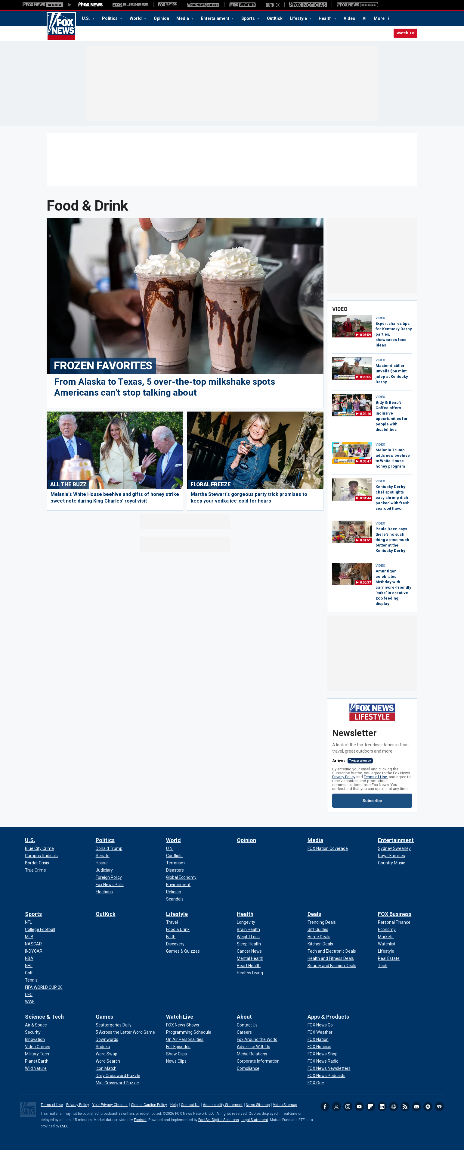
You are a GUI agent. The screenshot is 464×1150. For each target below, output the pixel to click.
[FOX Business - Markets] (386, 936)
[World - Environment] (178, 884)
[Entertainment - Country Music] (391, 862)
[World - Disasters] (175, 870)
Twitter (336, 1106)
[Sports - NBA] (29, 958)
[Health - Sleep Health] (249, 944)
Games (104, 1017)
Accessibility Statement (223, 1105)
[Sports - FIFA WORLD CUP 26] (44, 987)
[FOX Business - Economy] (387, 929)
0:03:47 (365, 461)
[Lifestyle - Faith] (170, 936)
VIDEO (380, 318)
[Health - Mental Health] (250, 958)
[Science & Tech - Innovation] (35, 1039)
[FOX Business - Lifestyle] (386, 951)
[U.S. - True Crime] (35, 870)
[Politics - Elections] (104, 891)
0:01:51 (365, 540)
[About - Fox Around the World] (257, 1039)
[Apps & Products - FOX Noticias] (319, 1046)
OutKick (275, 18)
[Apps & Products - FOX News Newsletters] (329, 1068)
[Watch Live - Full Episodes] (178, 1046)
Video (349, 18)
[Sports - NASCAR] (33, 944)
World (136, 18)
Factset (140, 1120)
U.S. (86, 18)
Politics (110, 18)
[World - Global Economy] (181, 877)
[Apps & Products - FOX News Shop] (323, 1053)
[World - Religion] (173, 891)
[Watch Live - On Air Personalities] (184, 1039)
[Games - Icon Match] (106, 1068)
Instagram (347, 1106)
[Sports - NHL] (28, 965)
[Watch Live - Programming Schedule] (188, 1032)
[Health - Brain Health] (248, 929)
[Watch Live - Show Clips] (176, 1053)
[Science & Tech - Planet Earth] (36, 1061)
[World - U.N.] (169, 848)
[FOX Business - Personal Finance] (394, 922)
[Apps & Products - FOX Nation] (318, 1039)
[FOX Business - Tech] (382, 965)
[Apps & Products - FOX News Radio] (323, 1061)
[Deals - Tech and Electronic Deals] (332, 951)
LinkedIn (382, 1106)
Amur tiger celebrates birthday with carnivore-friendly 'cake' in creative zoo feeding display (393, 587)
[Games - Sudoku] (103, 1046)
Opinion (161, 18)
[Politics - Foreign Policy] (109, 877)
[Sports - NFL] (28, 922)
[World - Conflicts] (174, 855)
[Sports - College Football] (40, 929)
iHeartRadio (439, 1106)
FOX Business (394, 914)
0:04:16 (365, 414)
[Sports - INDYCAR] (33, 951)
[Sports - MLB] (29, 936)
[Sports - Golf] (29, 972)
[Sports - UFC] (28, 994)
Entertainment (215, 18)
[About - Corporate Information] (258, 1061)
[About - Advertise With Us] (253, 1046)
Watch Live (179, 1017)
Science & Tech (44, 1017)
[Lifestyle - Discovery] (175, 944)
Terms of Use (375, 777)
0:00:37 (365, 582)
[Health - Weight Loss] (248, 936)
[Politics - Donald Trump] (109, 848)
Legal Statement (254, 1120)
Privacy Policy (343, 777)
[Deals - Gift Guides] (318, 929)
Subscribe (372, 800)
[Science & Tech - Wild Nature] (36, 1068)
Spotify (427, 1106)
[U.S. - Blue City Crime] (39, 848)
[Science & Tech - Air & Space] (36, 1025)
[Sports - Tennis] (31, 980)
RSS (405, 1106)
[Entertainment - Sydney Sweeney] (394, 848)
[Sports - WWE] (30, 1001)
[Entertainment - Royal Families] (391, 855)
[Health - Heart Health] (249, 965)
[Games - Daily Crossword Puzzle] (118, 1075)
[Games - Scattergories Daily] (113, 1025)
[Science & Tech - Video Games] (37, 1046)
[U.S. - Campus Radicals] (41, 855)
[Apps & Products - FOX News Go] (320, 1025)
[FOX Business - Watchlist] (386, 944)
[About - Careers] (244, 1032)
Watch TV (405, 33)
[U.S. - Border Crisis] (37, 862)
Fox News (61, 26)
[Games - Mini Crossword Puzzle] (117, 1082)
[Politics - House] (102, 862)
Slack (393, 1106)
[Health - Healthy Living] (250, 972)
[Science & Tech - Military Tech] (37, 1053)
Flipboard (370, 1106)
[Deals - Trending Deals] (322, 922)
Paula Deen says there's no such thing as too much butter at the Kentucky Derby (392, 540)
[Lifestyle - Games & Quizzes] (183, 951)
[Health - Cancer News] (249, 951)
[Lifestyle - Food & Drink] (178, 929)
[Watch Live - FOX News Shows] (182, 1025)
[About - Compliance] (248, 1068)
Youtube (359, 1106)
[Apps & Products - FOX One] (316, 1082)
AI (365, 18)
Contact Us (190, 1105)
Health (326, 18)
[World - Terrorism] (175, 862)
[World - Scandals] (175, 899)
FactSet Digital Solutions (218, 1120)
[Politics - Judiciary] (104, 870)
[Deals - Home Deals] (319, 936)
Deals (314, 914)
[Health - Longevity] (246, 922)
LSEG (64, 1126)
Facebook (324, 1106)
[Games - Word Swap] (106, 1053)
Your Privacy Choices (110, 1105)
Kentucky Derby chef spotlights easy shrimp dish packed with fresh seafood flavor (393, 497)
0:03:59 (365, 335)
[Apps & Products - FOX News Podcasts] (326, 1075)
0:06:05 (365, 377)
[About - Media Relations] (252, 1053)
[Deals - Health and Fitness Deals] (331, 958)
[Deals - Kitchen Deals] (320, 944)
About (244, 1017)
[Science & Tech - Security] (33, 1032)
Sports (248, 18)
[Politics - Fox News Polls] (110, 884)
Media (183, 18)
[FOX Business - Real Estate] (389, 958)
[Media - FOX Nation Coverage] (328, 848)
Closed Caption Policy (149, 1105)
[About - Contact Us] (247, 1025)
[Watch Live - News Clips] (176, 1061)
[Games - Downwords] (107, 1039)
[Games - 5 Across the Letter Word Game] (125, 1032)
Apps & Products (328, 1017)
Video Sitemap (285, 1105)
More (379, 18)
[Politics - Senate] (103, 855)
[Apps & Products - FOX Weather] (320, 1032)
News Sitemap (258, 1105)
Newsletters (416, 1106)
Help (174, 1105)
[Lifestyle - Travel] (172, 922)
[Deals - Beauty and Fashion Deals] (332, 965)
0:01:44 (365, 498)
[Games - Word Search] (108, 1061)
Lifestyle (299, 18)
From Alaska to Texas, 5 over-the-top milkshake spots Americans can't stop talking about (164, 387)
